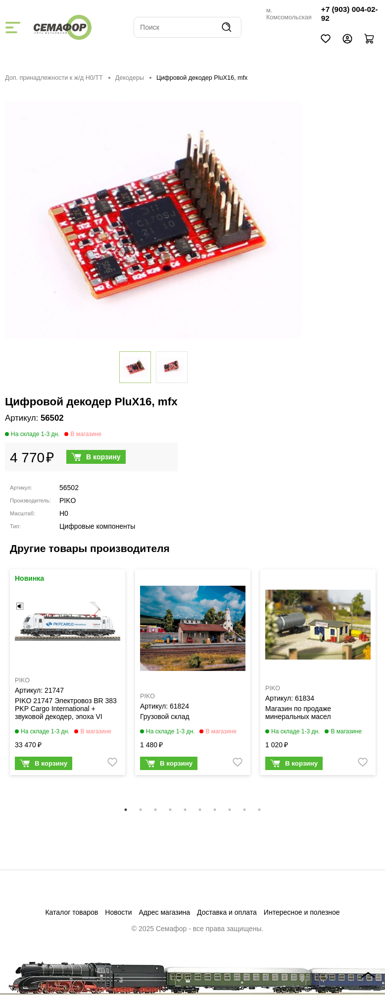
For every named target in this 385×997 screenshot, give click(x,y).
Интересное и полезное (302, 912)
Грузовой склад (165, 716)
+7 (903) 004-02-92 (349, 13)
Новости (118, 912)
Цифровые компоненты (97, 526)
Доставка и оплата (227, 912)
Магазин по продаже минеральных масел (298, 712)
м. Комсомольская (289, 14)
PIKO (67, 500)
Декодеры (129, 77)
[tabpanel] (67, 674)
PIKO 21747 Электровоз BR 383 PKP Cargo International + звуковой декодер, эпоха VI (66, 708)
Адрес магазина (165, 912)
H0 (63, 513)
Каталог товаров (71, 912)
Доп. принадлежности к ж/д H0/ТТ (54, 77)
